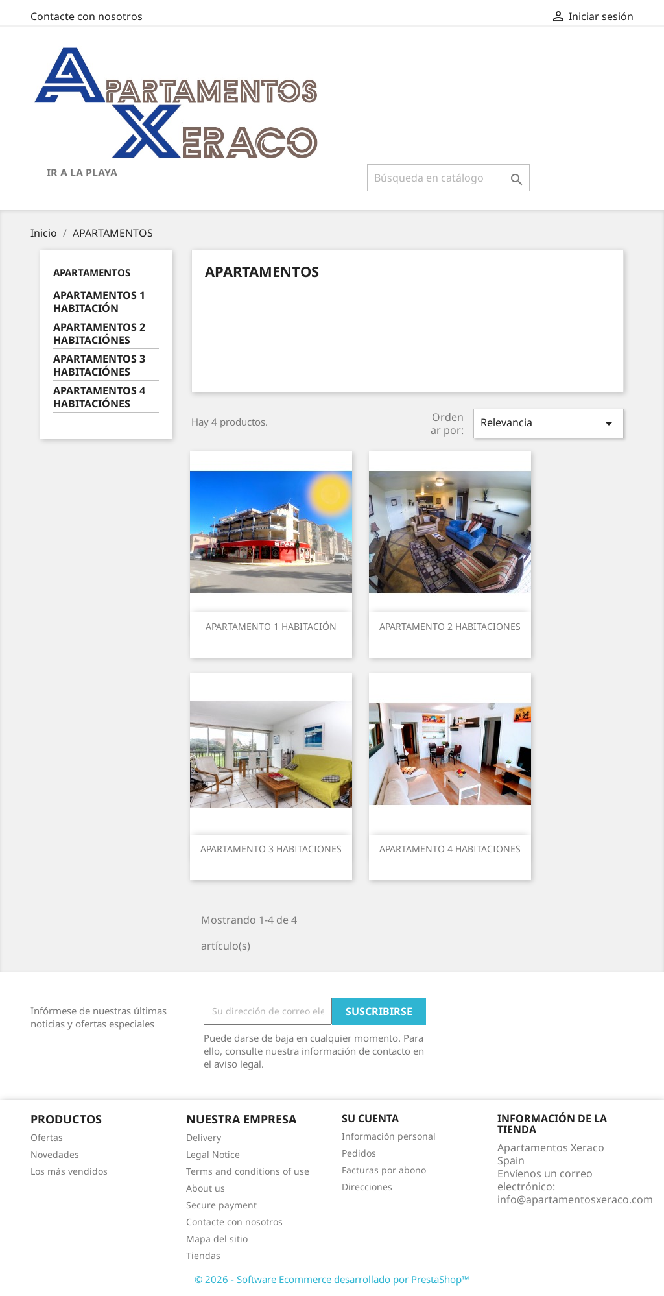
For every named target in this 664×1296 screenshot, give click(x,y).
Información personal (389, 1136)
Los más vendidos (69, 1171)
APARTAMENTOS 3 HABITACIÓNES (99, 365)
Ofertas (46, 1137)
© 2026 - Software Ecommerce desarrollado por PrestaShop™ (332, 1279)
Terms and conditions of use (247, 1171)
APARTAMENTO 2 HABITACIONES (450, 626)
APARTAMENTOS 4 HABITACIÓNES (99, 397)
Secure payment (221, 1205)
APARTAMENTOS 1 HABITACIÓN (99, 302)
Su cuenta (370, 1118)
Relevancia (548, 423)
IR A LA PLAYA (82, 172)
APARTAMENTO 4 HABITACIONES (450, 849)
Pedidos (359, 1153)
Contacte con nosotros (86, 16)
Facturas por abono (384, 1170)
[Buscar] (448, 177)
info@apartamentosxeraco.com (575, 1199)
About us (205, 1188)
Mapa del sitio (217, 1238)
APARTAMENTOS (91, 272)
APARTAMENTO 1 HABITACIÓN (271, 626)
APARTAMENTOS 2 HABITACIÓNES (99, 333)
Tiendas (203, 1255)
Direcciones (367, 1187)
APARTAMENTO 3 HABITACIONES (271, 849)
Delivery (203, 1137)
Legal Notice (213, 1154)
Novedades (54, 1154)
